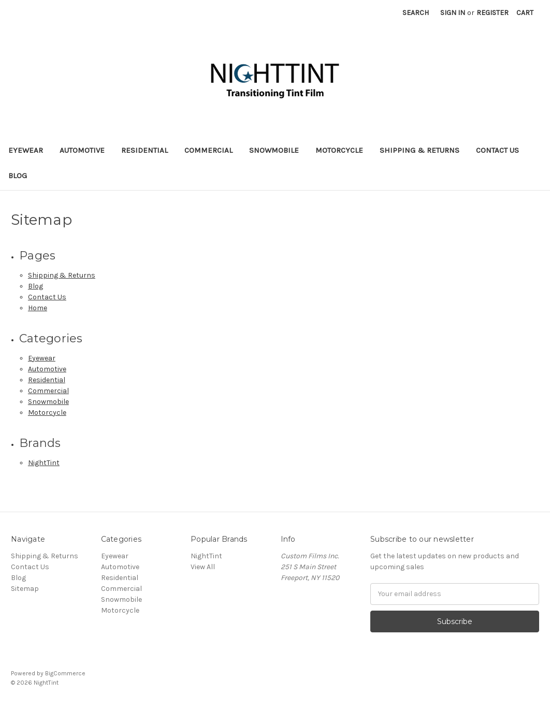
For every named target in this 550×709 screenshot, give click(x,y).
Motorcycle (339, 150)
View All (203, 566)
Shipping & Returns (419, 150)
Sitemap (25, 588)
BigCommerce (65, 673)
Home (37, 307)
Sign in (452, 12)
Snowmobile (274, 150)
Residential (144, 150)
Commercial (208, 150)
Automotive (82, 150)
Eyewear (25, 150)
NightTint (44, 462)
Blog (17, 175)
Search (415, 12)
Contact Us (497, 150)
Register (492, 12)
